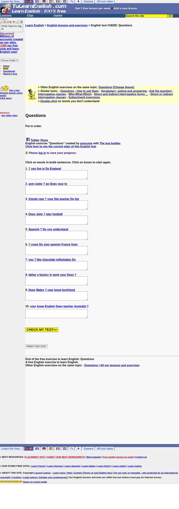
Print (5, 68)
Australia (80, 320)
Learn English (34, 25)
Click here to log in (11, 27)
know (57, 302)
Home (6, 66)
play (49, 218)
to (66, 185)
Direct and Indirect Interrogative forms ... (121, 94)
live (39, 168)
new (41, 202)
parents (56, 252)
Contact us (141, 472)
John (39, 218)
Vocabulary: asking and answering (124, 91)
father (32, 285)
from (74, 252)
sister (39, 185)
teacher (65, 202)
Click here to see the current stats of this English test (60, 146)
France (65, 252)
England (55, 168)
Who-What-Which (80, 94)
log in (42, 152)
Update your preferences (53, 493)
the (77, 202)
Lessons (6, 15)
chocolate (48, 268)
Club (30, 15)
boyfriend (68, 302)
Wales (40, 302)
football (57, 218)
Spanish (33, 235)
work (56, 285)
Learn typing (135, 481)
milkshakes (63, 268)
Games (88, 464)
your (61, 185)
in (43, 168)
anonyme (86, 143)
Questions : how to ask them (79, 91)
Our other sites (9, 115)
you (33, 168)
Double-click (48, 101)
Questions (105, 87)
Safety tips (105, 488)
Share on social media (35, 497)
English (50, 320)
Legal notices (30, 493)
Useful (58, 15)
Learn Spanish (72, 481)
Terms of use (91, 488)
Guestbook (9, 71)
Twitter (35, 140)
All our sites (105, 464)
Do (47, 168)
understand (60, 235)
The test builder (110, 143)
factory (44, 285)
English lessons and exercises (67, 25)
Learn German (55, 481)
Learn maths (119, 481)
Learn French (38, 481)
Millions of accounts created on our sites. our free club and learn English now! (11, 44)
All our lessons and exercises (119, 381)
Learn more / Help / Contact (67, 488)
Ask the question (160, 91)
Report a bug (10, 73)
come (34, 252)
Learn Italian (88, 481)
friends (33, 202)
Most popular (94, 472)
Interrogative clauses (52, 94)
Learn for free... (11, 464)
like (56, 202)
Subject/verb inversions (84, 97)
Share (44, 140)
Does (53, 185)
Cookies (16, 493)
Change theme (123, 87)
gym (31, 185)
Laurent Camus (42, 488)
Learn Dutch (104, 481)
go (47, 185)
